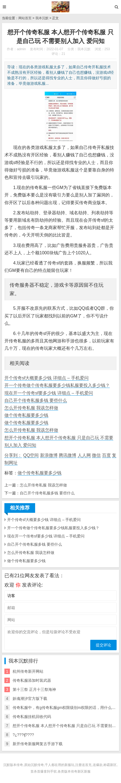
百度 (106, 455)
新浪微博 (49, 455)
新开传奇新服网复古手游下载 (38, 744)
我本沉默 (42, 18)
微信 (96, 455)
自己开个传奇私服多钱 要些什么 (35, 400)
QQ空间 (31, 455)
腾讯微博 (67, 455)
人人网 (84, 455)
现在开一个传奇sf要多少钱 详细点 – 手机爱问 (48, 393)
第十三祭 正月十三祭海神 (34, 689)
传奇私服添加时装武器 (32, 680)
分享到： (13, 455)
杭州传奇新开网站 (28, 671)
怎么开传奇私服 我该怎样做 (31, 407)
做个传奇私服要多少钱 (26, 415)
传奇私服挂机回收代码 (32, 716)
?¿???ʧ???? (23, 735)
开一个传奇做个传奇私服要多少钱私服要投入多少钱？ (57, 385)
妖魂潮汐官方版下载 (30, 698)
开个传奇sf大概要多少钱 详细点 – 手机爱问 (46, 378)
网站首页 (25, 18)
